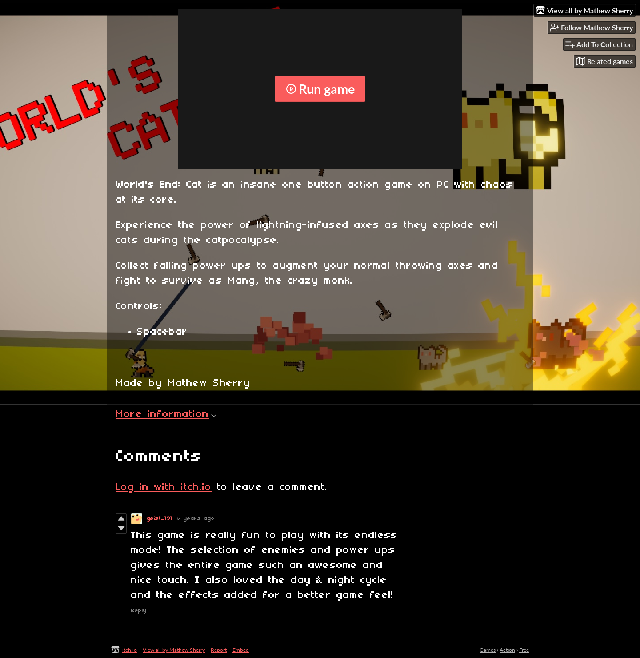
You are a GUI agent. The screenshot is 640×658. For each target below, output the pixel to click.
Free (524, 649)
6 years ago (196, 519)
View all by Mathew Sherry (174, 649)
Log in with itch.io (164, 487)
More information (166, 414)
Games (488, 649)
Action (507, 649)
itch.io (129, 649)
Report (219, 649)
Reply (139, 611)
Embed (240, 649)
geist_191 (159, 519)
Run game (320, 88)
